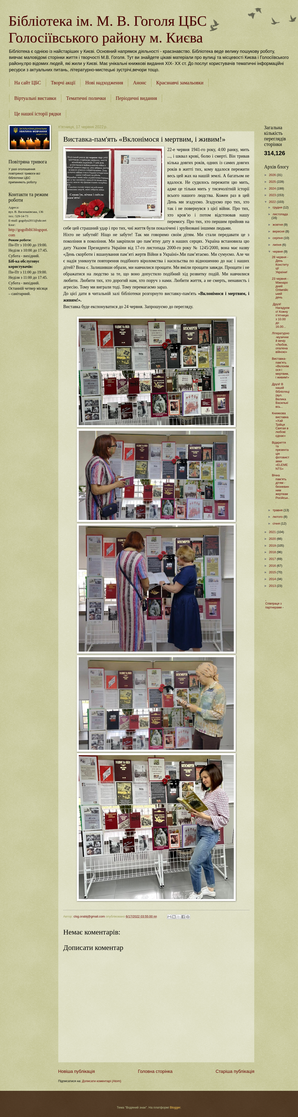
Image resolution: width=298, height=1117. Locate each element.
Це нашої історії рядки (37, 113)
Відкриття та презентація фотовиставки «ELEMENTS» (280, 456)
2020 (273, 539)
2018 (273, 552)
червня (278, 251)
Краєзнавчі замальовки (180, 82)
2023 (273, 195)
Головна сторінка (155, 1071)
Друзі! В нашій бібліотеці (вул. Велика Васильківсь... (280, 395)
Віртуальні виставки (35, 98)
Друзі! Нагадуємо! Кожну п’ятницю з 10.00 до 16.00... (280, 315)
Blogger (175, 1107)
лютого (278, 517)
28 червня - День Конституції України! (280, 264)
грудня (278, 207)
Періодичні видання (136, 98)
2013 (273, 586)
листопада (280, 214)
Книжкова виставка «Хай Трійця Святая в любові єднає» (280, 424)
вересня (279, 231)
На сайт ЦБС (27, 82)
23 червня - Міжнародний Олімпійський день (280, 288)
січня (277, 523)
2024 (273, 188)
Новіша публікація (76, 1071)
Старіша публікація (235, 1071)
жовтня (278, 224)
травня (278, 510)
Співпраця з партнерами (273, 605)
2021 (273, 532)
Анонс (139, 82)
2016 (273, 565)
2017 (273, 559)
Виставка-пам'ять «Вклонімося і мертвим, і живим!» (280, 368)
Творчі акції (63, 82)
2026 (273, 175)
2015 (273, 572)
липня (277, 245)
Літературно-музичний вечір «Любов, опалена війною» (280, 342)
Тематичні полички (86, 98)
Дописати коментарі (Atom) (101, 1081)
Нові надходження (104, 82)
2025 (273, 182)
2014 (273, 579)
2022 (273, 202)
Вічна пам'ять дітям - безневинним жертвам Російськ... (281, 488)
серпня (278, 238)
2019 (273, 545)
